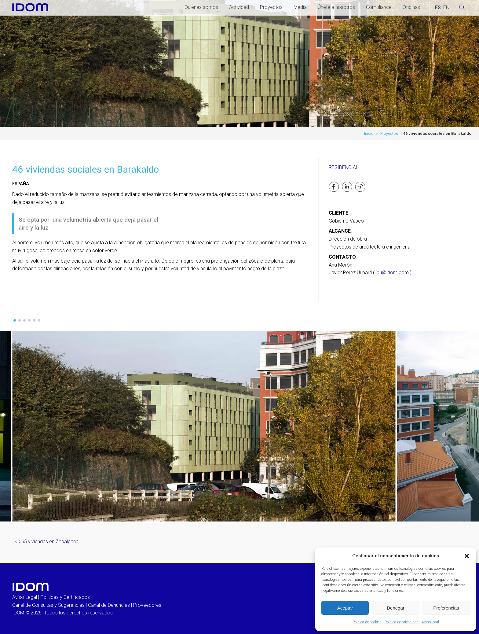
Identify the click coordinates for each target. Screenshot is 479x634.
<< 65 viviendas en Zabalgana (47, 541)
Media (300, 7)
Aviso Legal (24, 597)
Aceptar (345, 607)
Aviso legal (430, 622)
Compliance (379, 7)
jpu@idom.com (392, 272)
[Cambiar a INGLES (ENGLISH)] (446, 8)
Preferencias (446, 607)
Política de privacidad (402, 622)
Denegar (395, 607)
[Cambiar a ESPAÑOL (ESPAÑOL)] (438, 8)
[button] (467, 556)
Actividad (239, 7)
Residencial (343, 167)
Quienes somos (201, 7)
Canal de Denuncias (109, 605)
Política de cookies (367, 622)
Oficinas (411, 7)
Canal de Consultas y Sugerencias (48, 605)
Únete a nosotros (336, 7)
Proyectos (271, 7)
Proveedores (147, 605)
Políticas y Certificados (65, 597)
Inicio (369, 133)
